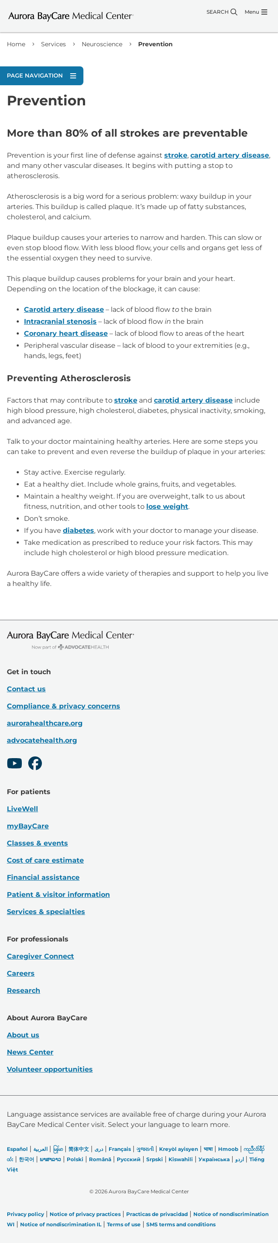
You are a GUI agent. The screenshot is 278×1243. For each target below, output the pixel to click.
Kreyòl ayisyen (178, 1149)
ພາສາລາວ (50, 1159)
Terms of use (124, 1224)
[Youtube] (14, 764)
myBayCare (28, 826)
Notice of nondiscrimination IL (60, 1224)
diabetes (78, 530)
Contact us (26, 689)
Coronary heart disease (66, 333)
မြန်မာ (58, 1149)
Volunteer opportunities (50, 1069)
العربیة (40, 1149)
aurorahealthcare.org (45, 723)
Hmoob (228, 1149)
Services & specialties (46, 912)
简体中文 (78, 1149)
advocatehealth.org (42, 740)
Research (23, 990)
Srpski (154, 1159)
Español (17, 1149)
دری (99, 1149)
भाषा (208, 1149)
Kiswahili (181, 1159)
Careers (21, 973)
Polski (75, 1159)
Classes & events (37, 843)
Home (16, 44)
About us (23, 1035)
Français (120, 1149)
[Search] (222, 12)
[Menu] (256, 12)
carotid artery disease (229, 155)
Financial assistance (43, 877)
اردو (239, 1159)
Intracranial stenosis (60, 321)
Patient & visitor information (58, 894)
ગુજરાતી (145, 1149)
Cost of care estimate (45, 860)
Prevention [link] (155, 44)
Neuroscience (102, 44)
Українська (214, 1159)
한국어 (26, 1159)
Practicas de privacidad (157, 1214)
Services (53, 44)
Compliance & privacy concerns (63, 706)
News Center (30, 1052)
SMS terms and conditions (181, 1224)
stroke (175, 155)
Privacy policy (25, 1214)
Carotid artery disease (64, 309)
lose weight (167, 506)
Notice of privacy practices (85, 1214)
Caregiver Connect (40, 956)
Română (100, 1159)
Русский (129, 1159)
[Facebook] (35, 764)
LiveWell (22, 809)
